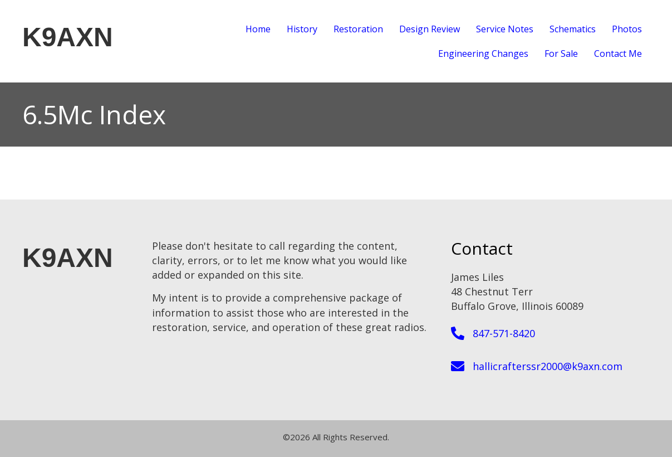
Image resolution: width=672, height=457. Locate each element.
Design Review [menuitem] (429, 29)
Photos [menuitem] (627, 29)
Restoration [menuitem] (358, 29)
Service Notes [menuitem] (504, 29)
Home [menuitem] (258, 29)
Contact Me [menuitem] (618, 53)
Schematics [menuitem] (573, 29)
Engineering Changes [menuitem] (483, 53)
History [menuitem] (302, 29)
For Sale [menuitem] (561, 53)
